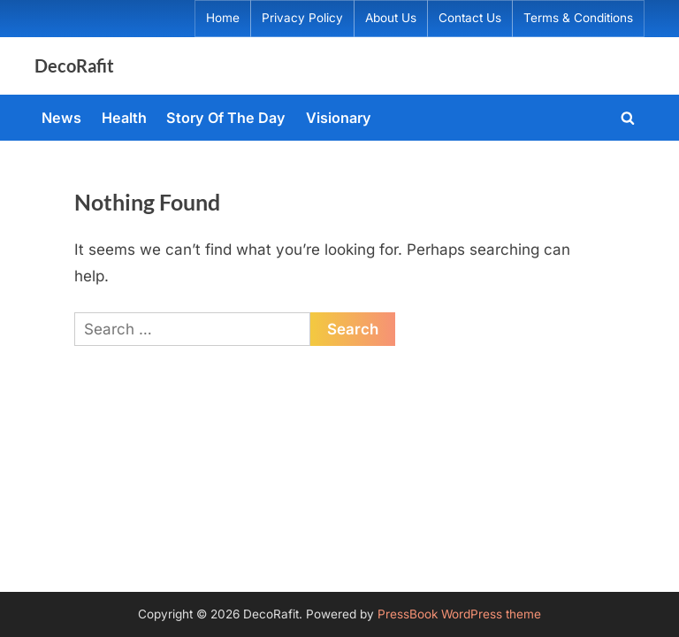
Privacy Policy (302, 18)
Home (223, 18)
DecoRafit (74, 65)
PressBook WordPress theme (459, 614)
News (61, 118)
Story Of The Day (226, 118)
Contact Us (470, 18)
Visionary (338, 118)
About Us (390, 18)
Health (124, 118)
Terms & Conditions (578, 18)
